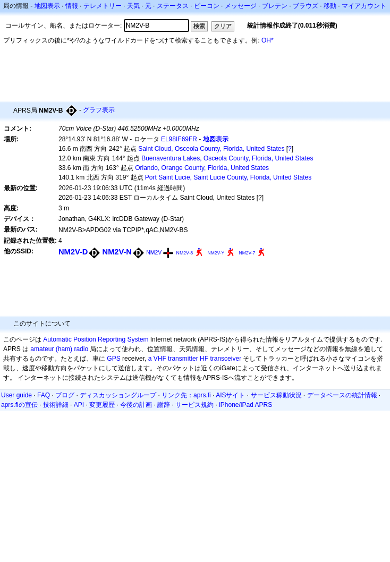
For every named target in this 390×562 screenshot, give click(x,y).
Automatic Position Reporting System (95, 339)
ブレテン (274, 6)
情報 (71, 6)
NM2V (154, 253)
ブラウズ (305, 6)
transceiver (225, 358)
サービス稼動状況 (276, 395)
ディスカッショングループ (118, 395)
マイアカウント (364, 6)
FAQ (43, 395)
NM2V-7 (247, 253)
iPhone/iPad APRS (245, 404)
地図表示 (47, 6)
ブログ (64, 395)
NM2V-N (117, 252)
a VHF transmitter (173, 358)
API (79, 404)
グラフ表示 (99, 110)
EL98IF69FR (179, 139)
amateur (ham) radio (59, 349)
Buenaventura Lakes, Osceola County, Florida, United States (227, 158)
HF (204, 358)
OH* (267, 40)
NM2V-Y (216, 253)
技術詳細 (56, 404)
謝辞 (163, 404)
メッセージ (241, 6)
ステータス (173, 6)
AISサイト (230, 395)
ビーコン (206, 6)
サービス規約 (194, 404)
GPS (113, 358)
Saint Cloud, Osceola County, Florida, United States (211, 148)
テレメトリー (102, 6)
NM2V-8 (184, 253)
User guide (16, 395)
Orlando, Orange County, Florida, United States (202, 168)
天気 (133, 6)
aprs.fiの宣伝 (19, 404)
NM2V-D (73, 252)
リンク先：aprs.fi (186, 395)
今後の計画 (136, 404)
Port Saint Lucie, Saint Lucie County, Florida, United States (228, 177)
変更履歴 (102, 404)
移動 (330, 6)
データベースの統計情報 (342, 395)
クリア (223, 26)
